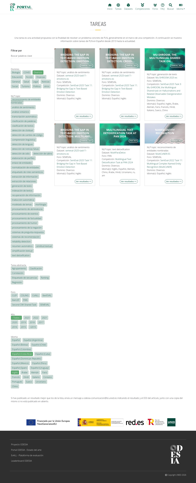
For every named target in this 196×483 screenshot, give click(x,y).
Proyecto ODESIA (19, 444)
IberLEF (15, 300)
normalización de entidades (25, 167)
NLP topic (15, 96)
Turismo (26, 86)
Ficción (29, 77)
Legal (35, 81)
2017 (41, 322)
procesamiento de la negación (27, 227)
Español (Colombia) (21, 349)
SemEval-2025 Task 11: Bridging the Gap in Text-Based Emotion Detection (75, 88)
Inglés (15, 372)
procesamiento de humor (24, 222)
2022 (35, 317)
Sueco (29, 381)
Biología (16, 72)
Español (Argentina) (33, 340)
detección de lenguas (22, 144)
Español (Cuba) (43, 353)
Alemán (35, 372)
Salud (26, 81)
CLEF (14, 295)
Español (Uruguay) (39, 367)
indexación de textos (22, 190)
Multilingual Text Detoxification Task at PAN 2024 (119, 133)
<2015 (33, 326)
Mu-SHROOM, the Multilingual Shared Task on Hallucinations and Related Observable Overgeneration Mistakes (164, 58)
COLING (25, 295)
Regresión (17, 282)
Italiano (36, 377)
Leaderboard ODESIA (21, 460)
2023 (27, 317)
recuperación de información (26, 195)
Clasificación (36, 268)
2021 (44, 317)
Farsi (44, 372)
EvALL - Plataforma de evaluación (27, 455)
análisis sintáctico (20, 111)
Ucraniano (41, 381)
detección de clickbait (22, 130)
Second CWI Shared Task (24, 304)
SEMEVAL (44, 304)
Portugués (17, 381)
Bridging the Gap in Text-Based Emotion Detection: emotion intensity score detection (74, 58)
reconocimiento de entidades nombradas (26, 101)
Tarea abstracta (18, 265)
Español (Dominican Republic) (26, 358)
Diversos (38, 72)
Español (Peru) (39, 363)
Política (36, 86)
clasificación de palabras (24, 121)
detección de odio (21, 153)
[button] (180, 7)
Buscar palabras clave (21, 55)
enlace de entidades (22, 162)
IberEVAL (47, 295)
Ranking (45, 277)
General (16, 81)
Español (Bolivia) (20, 344)
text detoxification (21, 255)
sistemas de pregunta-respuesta (28, 232)
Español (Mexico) (20, 363)
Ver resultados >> (83, 116)
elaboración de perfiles (23, 158)
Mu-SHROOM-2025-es (166, 77)
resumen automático (22, 246)
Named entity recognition (165, 131)
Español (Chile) (39, 344)
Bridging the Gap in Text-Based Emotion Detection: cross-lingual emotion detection (119, 58)
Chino (15, 386)
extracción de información (25, 176)
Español (16, 340)
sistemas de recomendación (26, 236)
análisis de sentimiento (23, 107)
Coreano (47, 377)
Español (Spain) (19, 367)
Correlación (17, 273)
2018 (32, 322)
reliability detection (21, 241)
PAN (25, 300)
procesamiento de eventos (25, 213)
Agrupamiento (19, 268)
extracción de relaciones (24, 181)
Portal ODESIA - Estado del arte (26, 449)
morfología (41, 204)
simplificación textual (22, 250)
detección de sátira (42, 153)
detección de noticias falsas (25, 148)
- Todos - (16, 317)
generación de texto (22, 185)
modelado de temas (22, 204)
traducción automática (23, 199)
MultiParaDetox (117, 152)
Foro (13, 292)
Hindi (26, 377)
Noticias (46, 81)
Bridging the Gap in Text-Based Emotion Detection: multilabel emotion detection (75, 133)
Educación (17, 77)
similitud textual (44, 246)
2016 (14, 326)
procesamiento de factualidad (26, 218)
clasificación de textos (22, 125)
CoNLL (35, 295)
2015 (23, 326)
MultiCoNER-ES (163, 153)
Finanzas (40, 77)
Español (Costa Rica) (22, 353)
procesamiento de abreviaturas (27, 209)
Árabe (24, 372)
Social (15, 86)
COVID (27, 72)
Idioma (14, 336)
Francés (16, 377)
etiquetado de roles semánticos (27, 172)
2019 (23, 322)
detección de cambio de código (27, 135)
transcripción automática (24, 116)
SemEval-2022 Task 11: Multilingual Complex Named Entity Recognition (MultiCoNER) (165, 163)
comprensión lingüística (23, 139)
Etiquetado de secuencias (24, 277)
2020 (14, 322)
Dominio (15, 69)
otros (46, 86)
